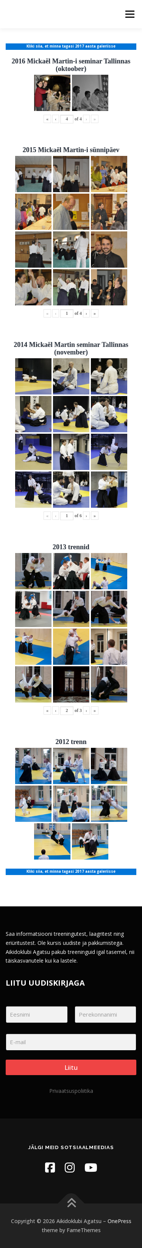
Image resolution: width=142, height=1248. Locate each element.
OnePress (119, 1221)
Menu (129, 14)
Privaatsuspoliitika (71, 1090)
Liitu (71, 1067)
